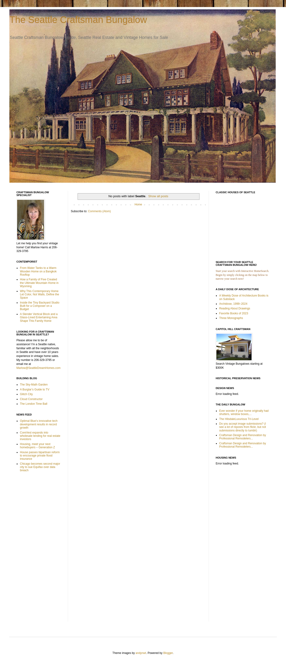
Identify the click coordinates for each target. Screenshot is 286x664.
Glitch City (26, 394)
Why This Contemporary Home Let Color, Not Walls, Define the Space (39, 294)
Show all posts (158, 196)
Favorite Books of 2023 (233, 313)
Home (138, 204)
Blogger (168, 653)
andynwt (140, 653)
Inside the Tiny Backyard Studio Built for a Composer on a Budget (39, 306)
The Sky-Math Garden (34, 384)
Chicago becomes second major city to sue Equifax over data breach (40, 467)
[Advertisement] (30, 550)
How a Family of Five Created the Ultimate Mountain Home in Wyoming (39, 283)
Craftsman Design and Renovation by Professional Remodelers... (242, 437)
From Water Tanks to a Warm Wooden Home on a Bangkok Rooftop (38, 271)
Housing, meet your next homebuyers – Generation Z (37, 445)
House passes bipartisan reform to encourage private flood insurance (40, 456)
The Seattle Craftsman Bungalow (78, 20)
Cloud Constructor (31, 399)
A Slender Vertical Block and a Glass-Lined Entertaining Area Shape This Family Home (39, 317)
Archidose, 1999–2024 (233, 303)
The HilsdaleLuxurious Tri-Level (239, 419)
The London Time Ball (33, 403)
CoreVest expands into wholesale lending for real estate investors (40, 436)
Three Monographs (231, 318)
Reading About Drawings (234, 308)
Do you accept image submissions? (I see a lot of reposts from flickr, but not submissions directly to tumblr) (242, 427)
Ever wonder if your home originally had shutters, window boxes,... (244, 412)
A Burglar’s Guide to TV (34, 389)
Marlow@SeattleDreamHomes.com (38, 368)
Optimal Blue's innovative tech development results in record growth (38, 424)
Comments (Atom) (99, 211)
